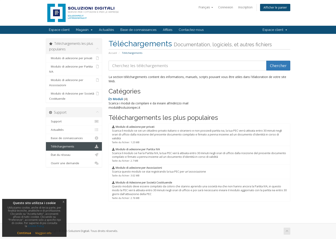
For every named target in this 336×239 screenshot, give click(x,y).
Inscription (245, 7)
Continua (24, 233)
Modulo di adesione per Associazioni (74, 82)
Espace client (59, 30)
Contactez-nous (191, 30)
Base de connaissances (138, 30)
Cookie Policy (36, 226)
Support (74, 121)
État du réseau (74, 154)
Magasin (84, 30)
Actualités (106, 30)
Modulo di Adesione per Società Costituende (74, 96)
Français (205, 7)
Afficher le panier (275, 7)
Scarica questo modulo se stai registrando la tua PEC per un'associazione (159, 171)
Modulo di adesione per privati (74, 58)
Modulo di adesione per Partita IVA (74, 69)
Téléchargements (74, 146)
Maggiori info (43, 233)
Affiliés (167, 30)
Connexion (225, 7)
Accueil (113, 52)
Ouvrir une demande (74, 163)
